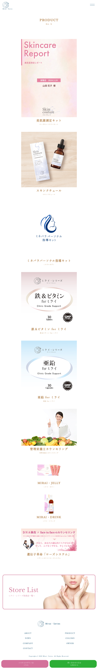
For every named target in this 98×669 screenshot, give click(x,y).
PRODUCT (70, 633)
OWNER (70, 643)
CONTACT (28, 648)
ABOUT (28, 633)
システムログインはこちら (26, 664)
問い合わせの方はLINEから (74, 664)
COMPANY (28, 643)
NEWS (28, 638)
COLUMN (70, 638)
